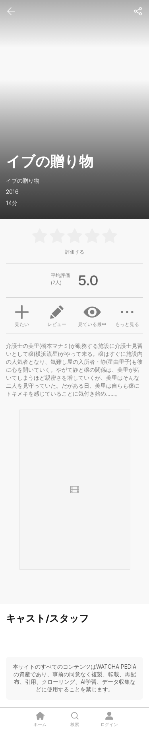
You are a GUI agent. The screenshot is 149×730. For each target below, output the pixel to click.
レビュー (56, 315)
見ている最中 (92, 315)
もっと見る (127, 315)
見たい (22, 315)
